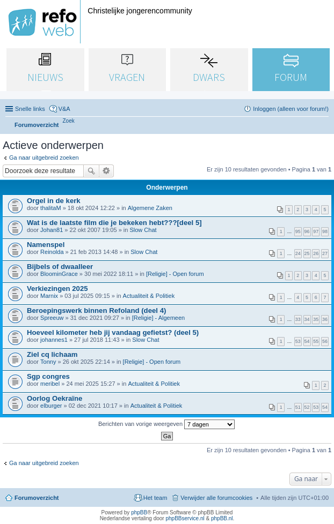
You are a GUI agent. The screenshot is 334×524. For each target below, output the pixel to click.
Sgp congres (48, 376)
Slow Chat (142, 230)
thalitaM (50, 208)
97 (315, 231)
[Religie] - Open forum (175, 274)
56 (325, 341)
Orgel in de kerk (54, 201)
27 (325, 253)
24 (298, 253)
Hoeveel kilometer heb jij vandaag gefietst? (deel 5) (113, 332)
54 (307, 341)
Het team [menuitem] (155, 498)
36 (325, 319)
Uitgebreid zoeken (106, 170)
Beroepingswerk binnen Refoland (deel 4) (96, 310)
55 (315, 341)
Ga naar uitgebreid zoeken (44, 157)
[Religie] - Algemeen (158, 318)
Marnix (49, 296)
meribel (50, 383)
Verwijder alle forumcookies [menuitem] (216, 498)
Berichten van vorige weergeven (166, 424)
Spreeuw (51, 318)
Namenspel (45, 245)
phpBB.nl (222, 518)
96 (307, 231)
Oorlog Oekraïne (54, 398)
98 (325, 231)
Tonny (48, 361)
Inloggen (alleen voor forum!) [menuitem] (291, 109)
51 (298, 407)
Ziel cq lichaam (52, 354)
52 (307, 407)
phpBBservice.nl (184, 518)
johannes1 (54, 339)
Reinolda (51, 252)
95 (298, 231)
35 (315, 319)
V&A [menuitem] (64, 109)
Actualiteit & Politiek (149, 296)
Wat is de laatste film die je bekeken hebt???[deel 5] (114, 223)
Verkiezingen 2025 (57, 289)
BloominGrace (59, 274)
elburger (51, 405)
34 (307, 319)
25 (307, 253)
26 (315, 253)
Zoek (91, 170)
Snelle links (30, 109)
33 (298, 319)
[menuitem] (69, 121)
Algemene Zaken (150, 208)
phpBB (139, 512)
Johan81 (51, 230)
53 (298, 341)
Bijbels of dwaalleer (60, 267)
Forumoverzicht (36, 498)
